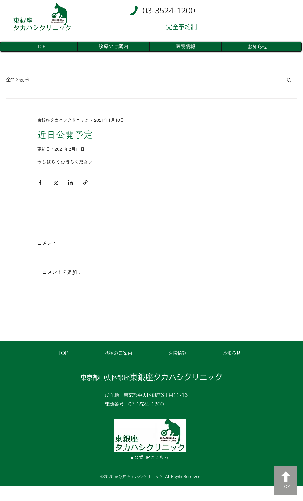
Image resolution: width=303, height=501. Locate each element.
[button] (289, 79)
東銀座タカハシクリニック (151, 377)
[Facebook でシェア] (40, 182)
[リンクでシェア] (85, 182)
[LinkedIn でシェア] (70, 182)
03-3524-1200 (146, 404)
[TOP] (285, 480)
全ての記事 (17, 79)
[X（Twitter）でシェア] (55, 182)
